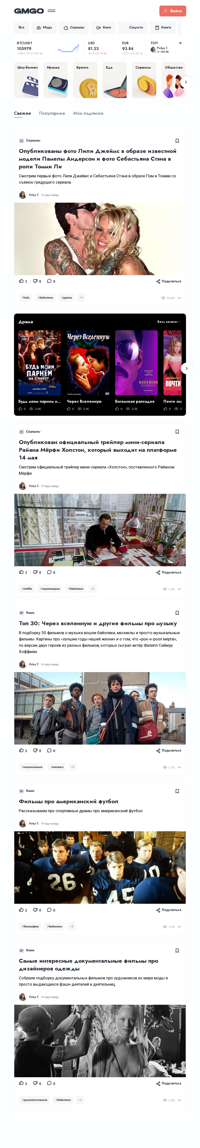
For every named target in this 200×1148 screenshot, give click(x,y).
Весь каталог (165, 322)
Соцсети (136, 28)
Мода (47, 28)
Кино (106, 28)
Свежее (25, 113)
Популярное (55, 113)
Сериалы (77, 28)
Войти (170, 11)
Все (24, 27)
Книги (166, 28)
